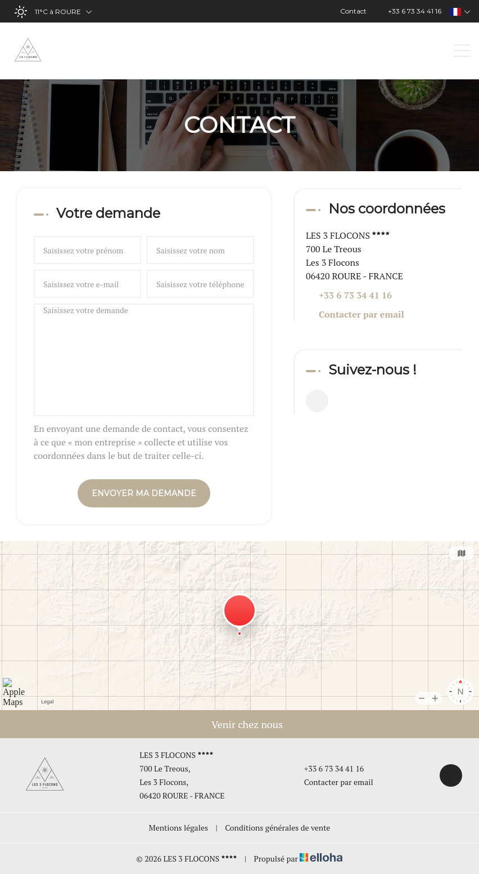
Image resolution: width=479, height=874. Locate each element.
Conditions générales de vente (277, 827)
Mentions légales (178, 827)
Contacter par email (361, 314)
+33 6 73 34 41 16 (327, 768)
